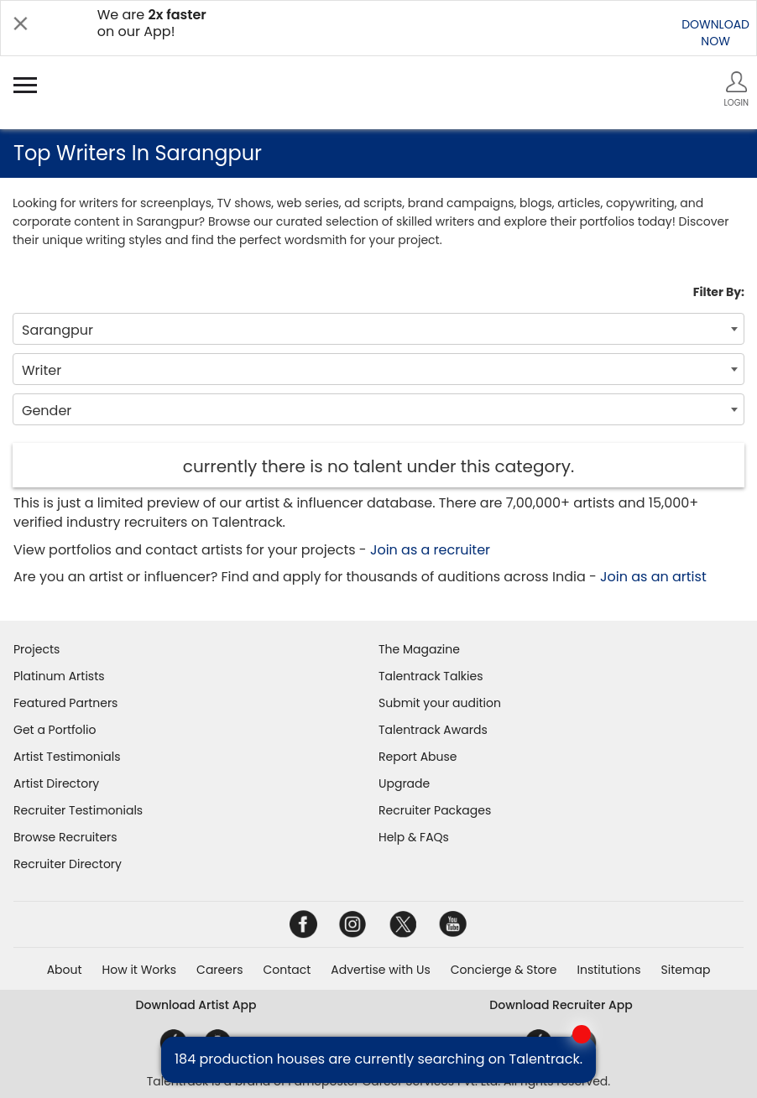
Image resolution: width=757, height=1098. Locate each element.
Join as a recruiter (430, 549)
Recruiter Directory (67, 864)
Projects (36, 649)
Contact (287, 969)
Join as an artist (653, 576)
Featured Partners (65, 703)
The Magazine (419, 649)
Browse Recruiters (65, 837)
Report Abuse (417, 756)
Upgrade (404, 783)
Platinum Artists (59, 676)
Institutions (608, 969)
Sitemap (686, 969)
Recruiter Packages (434, 810)
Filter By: (718, 292)
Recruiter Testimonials (78, 810)
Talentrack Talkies (430, 676)
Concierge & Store (504, 969)
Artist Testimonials (66, 756)
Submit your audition (439, 703)
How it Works (139, 969)
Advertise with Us (380, 969)
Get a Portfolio (54, 729)
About (64, 969)
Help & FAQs (413, 837)
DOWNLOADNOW (715, 32)
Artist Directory (56, 783)
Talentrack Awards (433, 729)
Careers (219, 969)
